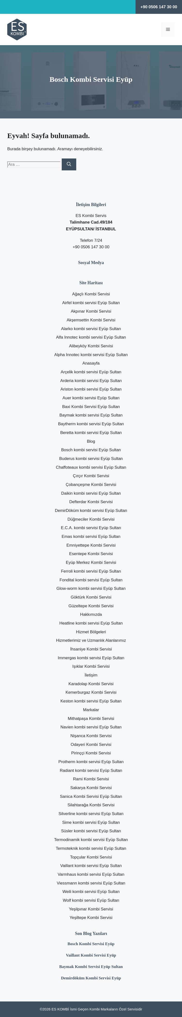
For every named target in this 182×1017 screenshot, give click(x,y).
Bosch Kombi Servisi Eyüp (91, 944)
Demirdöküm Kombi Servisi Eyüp (91, 978)
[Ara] (69, 164)
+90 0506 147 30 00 (158, 7)
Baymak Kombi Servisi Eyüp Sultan (91, 966)
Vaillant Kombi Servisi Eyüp (91, 955)
